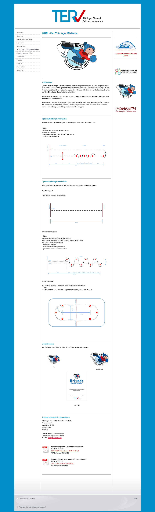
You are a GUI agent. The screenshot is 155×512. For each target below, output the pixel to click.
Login (136, 498)
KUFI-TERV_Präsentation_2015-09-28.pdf (65, 451)
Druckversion (22, 498)
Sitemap (32, 498)
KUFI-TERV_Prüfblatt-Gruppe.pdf (62, 463)
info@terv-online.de (54, 438)
